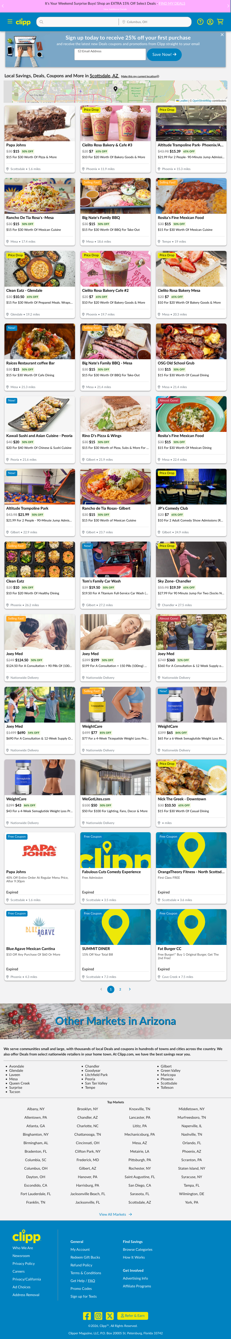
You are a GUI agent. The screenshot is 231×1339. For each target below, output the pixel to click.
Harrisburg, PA (87, 1185)
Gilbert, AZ (87, 1168)
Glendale (14, 1070)
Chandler (90, 1066)
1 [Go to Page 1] (111, 989)
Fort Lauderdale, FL (36, 1194)
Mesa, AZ (139, 1143)
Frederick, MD (88, 1160)
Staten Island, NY (191, 1168)
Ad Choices (21, 1287)
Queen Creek (17, 1083)
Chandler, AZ (87, 1117)
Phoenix (165, 1079)
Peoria (88, 1079)
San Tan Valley (94, 1083)
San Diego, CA (139, 1185)
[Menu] (10, 22)
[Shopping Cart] (220, 22)
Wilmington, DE (191, 1194)
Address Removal (26, 1295)
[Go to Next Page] (129, 989)
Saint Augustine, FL (140, 1177)
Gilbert (164, 1066)
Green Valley (168, 1070)
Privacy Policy (24, 1263)
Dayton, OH (35, 1177)
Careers (19, 1271)
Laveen (12, 1075)
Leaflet (182, 100)
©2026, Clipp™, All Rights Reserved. (112, 1326)
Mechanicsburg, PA (139, 1134)
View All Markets (115, 1214)
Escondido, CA (35, 1185)
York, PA (191, 1202)
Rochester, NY (140, 1168)
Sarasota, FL (139, 1194)
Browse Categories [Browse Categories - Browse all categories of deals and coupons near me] (137, 1249)
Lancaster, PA (139, 1117)
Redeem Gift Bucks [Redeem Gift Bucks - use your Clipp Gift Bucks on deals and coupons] (85, 1257)
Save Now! (164, 54)
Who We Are (23, 1248)
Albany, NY (36, 1109)
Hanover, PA (87, 1177)
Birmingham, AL (36, 1143)
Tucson (12, 1092)
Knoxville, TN (139, 1109)
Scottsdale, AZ (139, 1202)
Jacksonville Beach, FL (87, 1194)
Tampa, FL (191, 1185)
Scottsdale (167, 1083)
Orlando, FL (191, 1143)
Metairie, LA (139, 1151)
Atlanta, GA (35, 1126)
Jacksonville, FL (87, 1202)
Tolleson (165, 1087)
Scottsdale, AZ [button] (104, 76)
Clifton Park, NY (88, 1151)
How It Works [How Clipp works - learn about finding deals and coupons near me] (134, 1257)
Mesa (11, 1079)
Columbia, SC (35, 1160)
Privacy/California (27, 1279)
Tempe (88, 1087)
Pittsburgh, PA (139, 1160)
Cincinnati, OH (87, 1143)
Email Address (89, 51)
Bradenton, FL (36, 1151)
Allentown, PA (35, 1117)
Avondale (14, 1066)
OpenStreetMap (202, 100)
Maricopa (166, 1075)
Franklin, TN (35, 1202)
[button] (228, 6)
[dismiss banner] (222, 35)
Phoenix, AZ (191, 1151)
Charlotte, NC (87, 1126)
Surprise (13, 1087)
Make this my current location (140, 76)
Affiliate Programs (137, 1286)
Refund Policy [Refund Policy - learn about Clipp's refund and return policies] (81, 1265)
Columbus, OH (35, 1168)
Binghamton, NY (36, 1134)
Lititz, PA (140, 1126)
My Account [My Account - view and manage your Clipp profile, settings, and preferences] (80, 1249)
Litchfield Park (94, 1075)
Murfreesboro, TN (192, 1117)
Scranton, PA (191, 1160)
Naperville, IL (192, 1126)
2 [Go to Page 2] (120, 989)
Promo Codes (81, 1289)
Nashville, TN (191, 1134)
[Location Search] (155, 22)
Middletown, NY (192, 1109)
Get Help (78, 1281)
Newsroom (21, 1256)
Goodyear (91, 1070)
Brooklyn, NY (87, 1109)
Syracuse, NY (191, 1177)
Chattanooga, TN (87, 1134)
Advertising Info (135, 1278)
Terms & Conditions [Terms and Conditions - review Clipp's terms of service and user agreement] (86, 1273)
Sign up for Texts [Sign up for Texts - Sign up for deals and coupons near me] (84, 1296)
